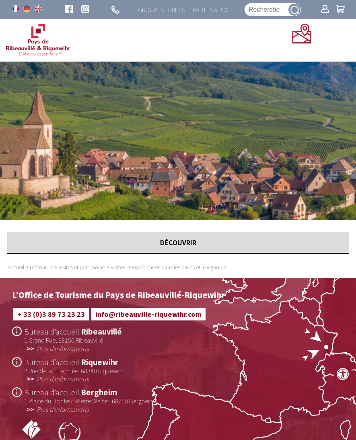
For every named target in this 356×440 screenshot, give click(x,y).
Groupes (151, 10)
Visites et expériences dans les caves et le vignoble (168, 267)
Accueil (15, 267)
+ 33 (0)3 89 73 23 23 (51, 314)
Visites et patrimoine (81, 267)
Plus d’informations (63, 348)
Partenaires (210, 10)
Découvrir (41, 267)
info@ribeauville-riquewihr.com (148, 314)
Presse (178, 10)
